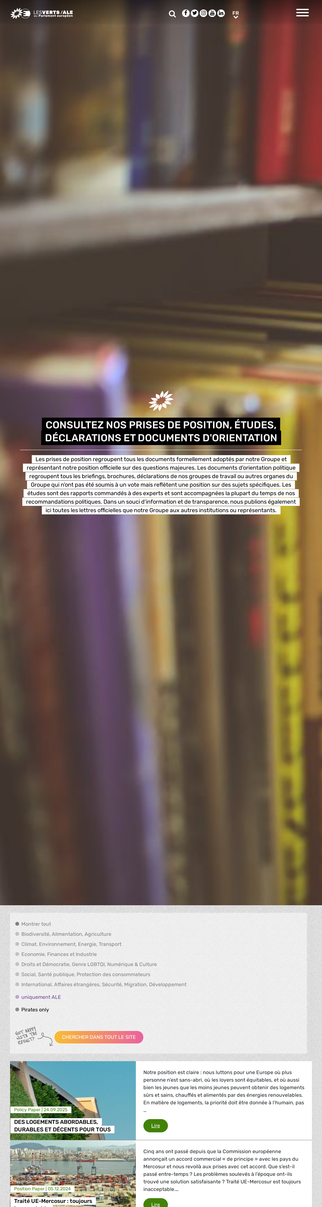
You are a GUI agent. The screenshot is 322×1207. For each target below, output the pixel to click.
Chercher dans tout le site (99, 1037)
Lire (159, 1125)
